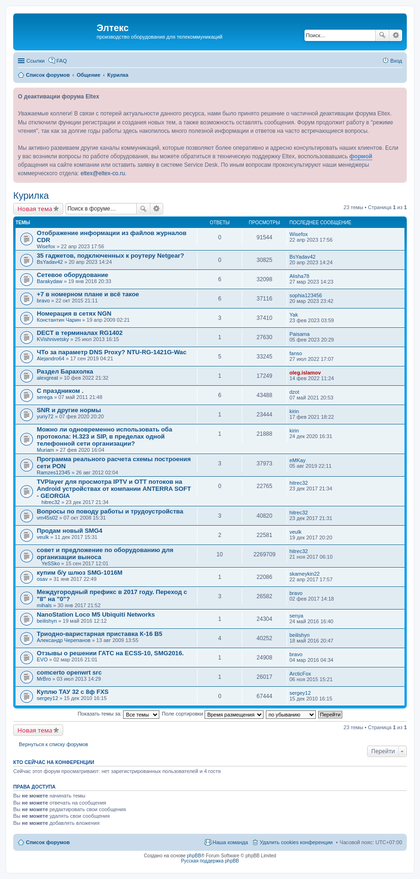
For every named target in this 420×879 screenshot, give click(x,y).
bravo (43, 300)
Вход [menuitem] (396, 61)
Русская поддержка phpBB (210, 860)
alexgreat (47, 378)
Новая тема (34, 208)
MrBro (44, 679)
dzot (294, 392)
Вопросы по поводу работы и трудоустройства (110, 511)
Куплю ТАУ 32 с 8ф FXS (72, 691)
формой (360, 156)
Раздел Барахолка (65, 371)
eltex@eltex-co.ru (103, 173)
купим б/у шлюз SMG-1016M (80, 572)
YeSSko (50, 563)
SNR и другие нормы (69, 410)
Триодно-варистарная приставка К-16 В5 (99, 633)
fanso (295, 353)
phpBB (194, 855)
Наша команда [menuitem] (230, 842)
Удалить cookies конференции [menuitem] (296, 842)
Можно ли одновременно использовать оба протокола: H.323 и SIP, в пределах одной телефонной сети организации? (104, 436)
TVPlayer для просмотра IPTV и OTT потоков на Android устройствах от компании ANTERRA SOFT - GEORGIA (114, 488)
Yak (293, 314)
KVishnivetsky (53, 339)
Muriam (45, 450)
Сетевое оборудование (72, 274)
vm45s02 (47, 518)
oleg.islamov (305, 372)
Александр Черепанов (64, 640)
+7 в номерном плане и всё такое (88, 294)
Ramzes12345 (53, 472)
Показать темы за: (119, 713)
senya (296, 616)
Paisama (299, 334)
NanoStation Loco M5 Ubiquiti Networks (96, 614)
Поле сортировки (212, 713)
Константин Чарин (59, 320)
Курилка (31, 195)
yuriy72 (45, 416)
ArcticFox (300, 673)
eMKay (297, 460)
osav (42, 579)
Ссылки (35, 61)
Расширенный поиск (395, 35)
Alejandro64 (51, 358)
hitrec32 (50, 502)
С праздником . (60, 390)
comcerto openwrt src (69, 672)
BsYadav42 (50, 262)
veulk (43, 537)
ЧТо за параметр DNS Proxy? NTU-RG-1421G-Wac (112, 352)
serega (45, 397)
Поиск (382, 35)
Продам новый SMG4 (69, 530)
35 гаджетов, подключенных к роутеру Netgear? (110, 255)
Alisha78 (299, 276)
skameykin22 (304, 574)
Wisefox (46, 246)
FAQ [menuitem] (62, 61)
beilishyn (47, 621)
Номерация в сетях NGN (74, 313)
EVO (42, 659)
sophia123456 (305, 295)
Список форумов (48, 842)
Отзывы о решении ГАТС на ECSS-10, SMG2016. (110, 653)
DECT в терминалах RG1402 (80, 332)
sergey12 (47, 698)
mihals (44, 605)
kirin (294, 411)
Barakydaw (49, 281)
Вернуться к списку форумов (53, 744)
